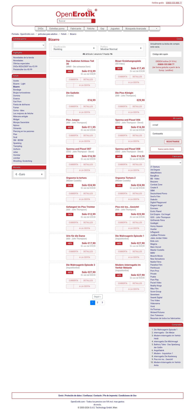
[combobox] (29, 45)
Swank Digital (156, 297)
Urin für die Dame (75, 235)
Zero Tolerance (157, 315)
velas (15, 152)
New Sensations (157, 259)
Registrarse (173, 141)
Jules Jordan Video (158, 238)
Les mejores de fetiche (23, 113)
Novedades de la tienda (23, 57)
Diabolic (153, 199)
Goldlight (154, 223)
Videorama (155, 303)
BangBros (154, 175)
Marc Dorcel (155, 247)
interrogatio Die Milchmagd (166, 341)
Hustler (153, 229)
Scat (15, 137)
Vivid (152, 306)
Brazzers (154, 181)
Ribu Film (154, 288)
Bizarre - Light (19, 84)
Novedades (18, 60)
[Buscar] (92, 21)
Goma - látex (18, 110)
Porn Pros (154, 271)
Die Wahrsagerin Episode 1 (129, 235)
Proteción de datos (73, 395)
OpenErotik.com (78, 401)
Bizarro (73, 34)
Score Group (155, 291)
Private (153, 273)
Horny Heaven (156, 226)
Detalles (88, 79)
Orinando (17, 128)
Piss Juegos (72, 119)
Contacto (98, 395)
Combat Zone (156, 184)
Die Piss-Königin (124, 92)
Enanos (16, 98)
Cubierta (73, 79)
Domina (16, 96)
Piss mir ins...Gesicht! (127, 206)
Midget (16, 119)
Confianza (87, 395)
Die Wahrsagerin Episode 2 (80, 264)
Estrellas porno (57, 28)
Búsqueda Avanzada (136, 28)
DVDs (40, 28)
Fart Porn (17, 101)
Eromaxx (154, 208)
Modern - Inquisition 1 (163, 353)
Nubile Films (155, 262)
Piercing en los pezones (23, 131)
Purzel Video (155, 282)
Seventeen (155, 294)
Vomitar (16, 155)
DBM (152, 190)
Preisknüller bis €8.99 (22, 69)
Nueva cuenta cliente (166, 149)
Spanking (17, 143)
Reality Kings (156, 285)
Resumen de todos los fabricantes (165, 318)
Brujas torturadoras (21, 93)
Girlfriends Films (157, 220)
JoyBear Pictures (157, 235)
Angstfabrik (159, 350)
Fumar (16, 107)
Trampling (17, 146)
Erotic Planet (156, 211)
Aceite (16, 81)
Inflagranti (154, 232)
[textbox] (29, 45)
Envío (61, 395)
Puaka (153, 276)
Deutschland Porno (158, 193)
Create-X (154, 187)
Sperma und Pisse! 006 (127, 119)
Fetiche (90, 28)
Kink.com (154, 241)
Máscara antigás (20, 116)
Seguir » (97, 297)
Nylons (16, 125)
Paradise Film (156, 265)
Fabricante (75, 28)
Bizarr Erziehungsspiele (128, 61)
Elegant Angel (156, 205)
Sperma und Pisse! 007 (78, 148)
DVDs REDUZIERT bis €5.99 (25, 66)
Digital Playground (158, 202)
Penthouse (155, 268)
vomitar (16, 158)
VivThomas (155, 309)
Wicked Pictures (157, 312)
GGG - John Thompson (160, 217)
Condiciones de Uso (127, 395)
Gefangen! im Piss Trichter (80, 206)
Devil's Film (155, 196)
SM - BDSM (18, 140)
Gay (102, 28)
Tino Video (155, 300)
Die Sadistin (72, 92)
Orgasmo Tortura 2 (125, 177)
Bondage (17, 90)
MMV (152, 253)
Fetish (63, 34)
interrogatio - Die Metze (164, 332)
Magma (153, 244)
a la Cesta (84, 85)
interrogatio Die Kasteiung (165, 356)
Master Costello (157, 250)
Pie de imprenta (110, 395)
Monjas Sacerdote (21, 122)
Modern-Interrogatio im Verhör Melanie (128, 266)
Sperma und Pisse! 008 (127, 148)
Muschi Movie (156, 256)
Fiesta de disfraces (21, 104)
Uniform (16, 149)
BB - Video (154, 178)
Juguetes (115, 28)
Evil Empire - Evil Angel (160, 214)
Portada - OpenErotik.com (23, 34)
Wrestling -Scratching (22, 161)
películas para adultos (47, 34)
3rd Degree (155, 169)
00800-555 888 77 (174, 3)
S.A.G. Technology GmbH (101, 407)
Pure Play (154, 279)
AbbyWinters (156, 172)
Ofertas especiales (21, 63)
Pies (15, 134)
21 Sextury (155, 167)
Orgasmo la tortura (76, 177)
